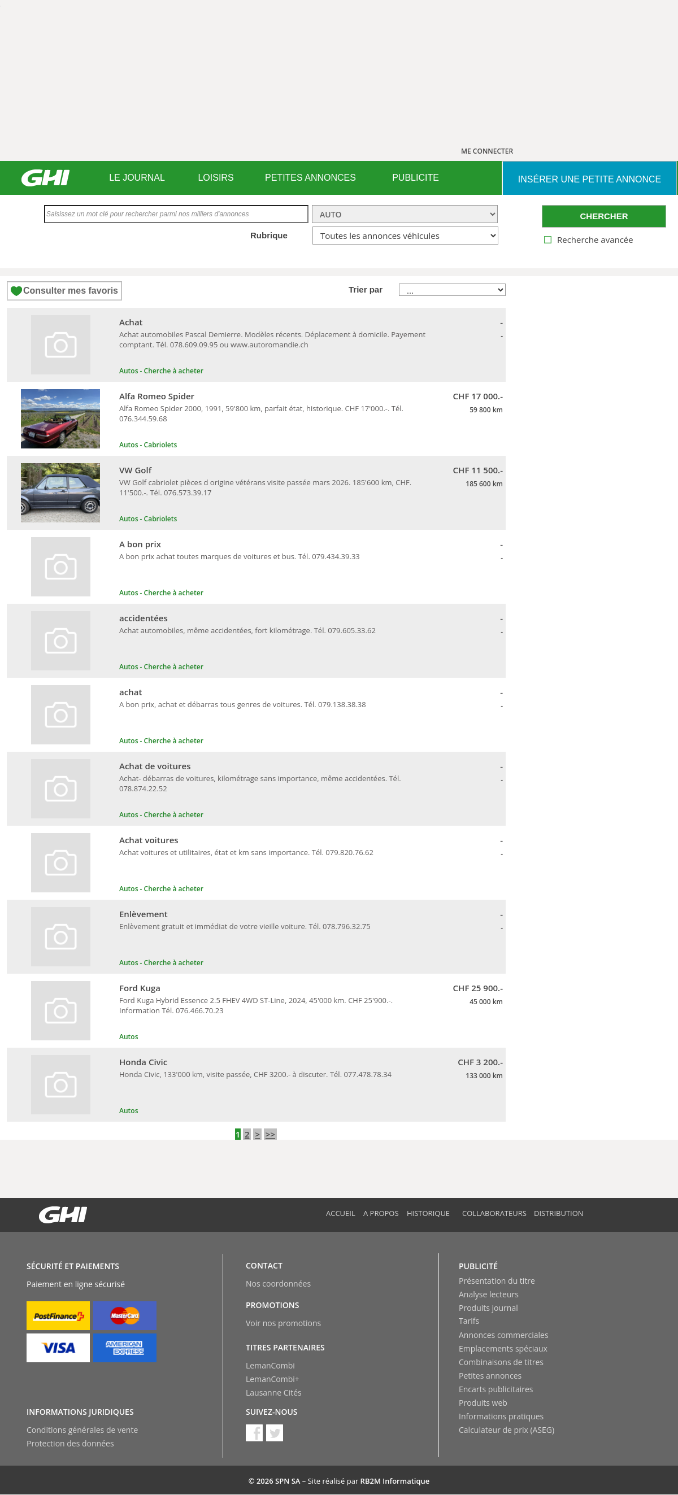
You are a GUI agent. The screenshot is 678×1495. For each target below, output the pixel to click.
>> (270, 1134)
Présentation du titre (497, 1280)
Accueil (340, 1213)
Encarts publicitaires (496, 1389)
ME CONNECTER (487, 151)
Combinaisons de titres (501, 1362)
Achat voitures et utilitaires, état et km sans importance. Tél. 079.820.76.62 (246, 852)
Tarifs (469, 1320)
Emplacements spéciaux (503, 1348)
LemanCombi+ (272, 1379)
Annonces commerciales (504, 1335)
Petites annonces (490, 1375)
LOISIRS (215, 177)
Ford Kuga (139, 987)
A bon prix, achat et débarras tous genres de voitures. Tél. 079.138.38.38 (242, 704)
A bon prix (140, 544)
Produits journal (488, 1307)
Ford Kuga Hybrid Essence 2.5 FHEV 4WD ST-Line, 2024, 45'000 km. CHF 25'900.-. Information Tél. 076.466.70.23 (256, 1005)
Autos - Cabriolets (148, 445)
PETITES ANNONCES (310, 177)
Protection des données (70, 1443)
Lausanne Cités (274, 1392)
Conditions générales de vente (82, 1429)
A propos (381, 1213)
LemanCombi (270, 1365)
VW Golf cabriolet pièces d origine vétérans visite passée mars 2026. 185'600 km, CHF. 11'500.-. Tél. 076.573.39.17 (265, 487)
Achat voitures (149, 839)
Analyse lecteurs (489, 1294)
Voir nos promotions (283, 1323)
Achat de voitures (155, 766)
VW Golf (135, 470)
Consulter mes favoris (70, 290)
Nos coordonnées (278, 1283)
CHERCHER (604, 216)
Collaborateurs (494, 1213)
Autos (128, 1036)
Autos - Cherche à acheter (161, 371)
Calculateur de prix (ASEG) (506, 1429)
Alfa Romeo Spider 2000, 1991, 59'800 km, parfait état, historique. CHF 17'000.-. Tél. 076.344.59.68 (261, 413)
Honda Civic (143, 1061)
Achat (131, 322)
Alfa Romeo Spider (156, 396)
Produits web (483, 1402)
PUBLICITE (415, 177)
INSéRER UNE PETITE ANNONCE (589, 179)
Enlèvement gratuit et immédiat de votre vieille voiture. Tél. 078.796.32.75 (245, 926)
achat (130, 692)
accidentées (143, 618)
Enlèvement (143, 913)
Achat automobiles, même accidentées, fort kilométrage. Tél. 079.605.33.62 (247, 630)
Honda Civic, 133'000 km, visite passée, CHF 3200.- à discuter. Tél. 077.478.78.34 (255, 1074)
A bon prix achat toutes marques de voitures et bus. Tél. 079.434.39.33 (239, 556)
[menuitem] (137, 178)
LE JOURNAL (137, 177)
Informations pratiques (501, 1416)
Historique (428, 1213)
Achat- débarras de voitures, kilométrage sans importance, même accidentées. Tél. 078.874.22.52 (260, 783)
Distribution (559, 1213)
